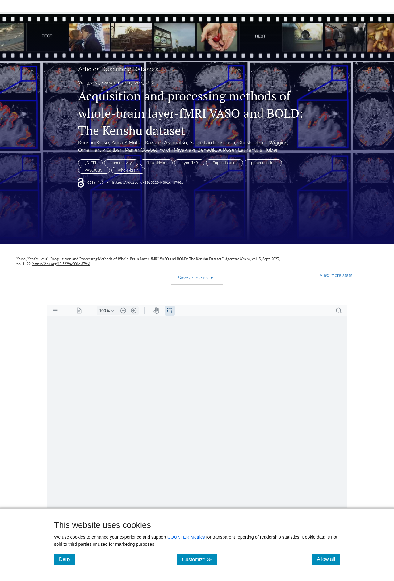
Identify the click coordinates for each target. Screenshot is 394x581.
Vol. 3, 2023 (89, 82)
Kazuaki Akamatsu (166, 143)
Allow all (328, 559)
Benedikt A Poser (216, 150)
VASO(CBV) (94, 170)
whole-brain (128, 170)
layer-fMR (189, 163)
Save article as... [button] (195, 277)
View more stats (336, 275)
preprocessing (263, 163)
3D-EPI (90, 163)
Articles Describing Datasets (118, 69)
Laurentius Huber (258, 150)
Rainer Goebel (141, 150)
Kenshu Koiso (93, 143)
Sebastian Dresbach (212, 143)
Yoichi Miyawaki (177, 150)
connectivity (121, 163)
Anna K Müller (127, 143)
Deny (67, 559)
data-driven (156, 163)
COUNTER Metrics (186, 537)
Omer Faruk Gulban (100, 150)
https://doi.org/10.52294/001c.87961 (147, 182)
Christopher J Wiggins (262, 143)
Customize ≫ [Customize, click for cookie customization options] (199, 559)
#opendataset (224, 163)
